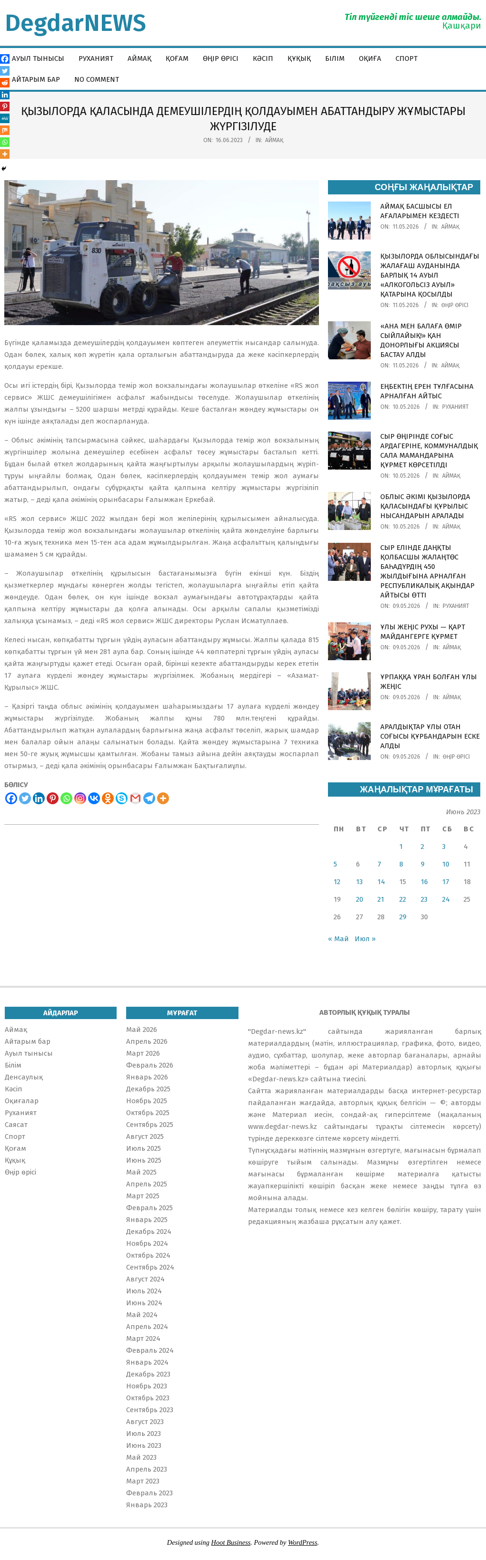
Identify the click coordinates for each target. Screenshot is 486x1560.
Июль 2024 (144, 1291)
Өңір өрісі (454, 305)
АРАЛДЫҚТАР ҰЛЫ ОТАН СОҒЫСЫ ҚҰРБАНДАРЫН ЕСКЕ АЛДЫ (430, 736)
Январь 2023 (147, 1505)
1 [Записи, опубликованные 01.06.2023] (401, 846)
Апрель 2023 (146, 1469)
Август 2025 (145, 1136)
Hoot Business (231, 1542)
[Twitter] (25, 798)
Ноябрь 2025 (146, 1101)
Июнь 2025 (143, 1160)
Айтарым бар (27, 1041)
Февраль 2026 (149, 1065)
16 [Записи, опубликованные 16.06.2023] (424, 881)
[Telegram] (149, 798)
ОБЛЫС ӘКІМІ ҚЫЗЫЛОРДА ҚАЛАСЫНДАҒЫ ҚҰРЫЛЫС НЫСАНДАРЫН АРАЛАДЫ (425, 506)
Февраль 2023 (149, 1493)
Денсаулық (24, 1077)
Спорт (15, 1136)
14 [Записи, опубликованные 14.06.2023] (381, 881)
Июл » (365, 938)
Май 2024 (142, 1314)
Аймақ (274, 140)
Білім (13, 1065)
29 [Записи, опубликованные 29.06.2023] (403, 917)
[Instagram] (80, 798)
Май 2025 (141, 1172)
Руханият (455, 407)
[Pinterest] (53, 798)
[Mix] (5, 130)
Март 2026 (143, 1053)
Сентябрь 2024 (150, 1267)
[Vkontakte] (94, 798)
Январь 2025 (147, 1219)
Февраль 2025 (149, 1208)
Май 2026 (141, 1029)
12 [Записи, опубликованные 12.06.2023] (337, 881)
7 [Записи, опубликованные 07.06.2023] (379, 864)
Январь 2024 (147, 1362)
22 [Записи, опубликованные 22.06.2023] (402, 899)
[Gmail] (135, 798)
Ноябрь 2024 (147, 1243)
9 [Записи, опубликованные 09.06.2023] (423, 864)
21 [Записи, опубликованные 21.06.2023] (380, 899)
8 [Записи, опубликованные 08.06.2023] (401, 864)
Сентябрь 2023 (149, 1410)
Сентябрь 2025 (149, 1124)
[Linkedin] (39, 798)
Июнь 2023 (143, 1445)
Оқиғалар (22, 1101)
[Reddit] (5, 82)
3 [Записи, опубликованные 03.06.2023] (444, 846)
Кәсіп (13, 1089)
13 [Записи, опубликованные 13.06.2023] (359, 881)
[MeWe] (5, 118)
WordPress (302, 1542)
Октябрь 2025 (147, 1112)
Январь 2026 (147, 1077)
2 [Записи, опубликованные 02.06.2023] (422, 846)
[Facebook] (11, 798)
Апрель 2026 (147, 1041)
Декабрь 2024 (148, 1231)
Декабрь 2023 (148, 1374)
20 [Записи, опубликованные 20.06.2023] (359, 899)
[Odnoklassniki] (108, 798)
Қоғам (15, 1148)
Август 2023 (145, 1421)
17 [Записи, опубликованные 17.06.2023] (445, 881)
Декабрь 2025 (148, 1089)
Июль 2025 (143, 1148)
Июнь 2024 (144, 1303)
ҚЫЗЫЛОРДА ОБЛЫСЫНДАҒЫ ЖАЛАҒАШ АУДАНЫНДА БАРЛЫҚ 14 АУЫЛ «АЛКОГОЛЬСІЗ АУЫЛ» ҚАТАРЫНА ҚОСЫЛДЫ (429, 275)
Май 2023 (141, 1457)
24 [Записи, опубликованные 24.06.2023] (446, 899)
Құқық (15, 1160)
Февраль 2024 (150, 1350)
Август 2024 (145, 1279)
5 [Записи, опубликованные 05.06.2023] (335, 864)
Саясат (16, 1124)
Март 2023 (142, 1481)
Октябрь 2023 (147, 1398)
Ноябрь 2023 (146, 1386)
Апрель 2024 (147, 1326)
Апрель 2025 (146, 1184)
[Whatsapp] (66, 798)
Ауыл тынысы (29, 1053)
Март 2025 (142, 1196)
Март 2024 (143, 1338)
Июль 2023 (143, 1433)
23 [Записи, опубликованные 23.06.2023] (424, 899)
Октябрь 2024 (148, 1255)
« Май (338, 938)
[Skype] (122, 798)
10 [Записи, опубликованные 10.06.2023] (445, 864)
